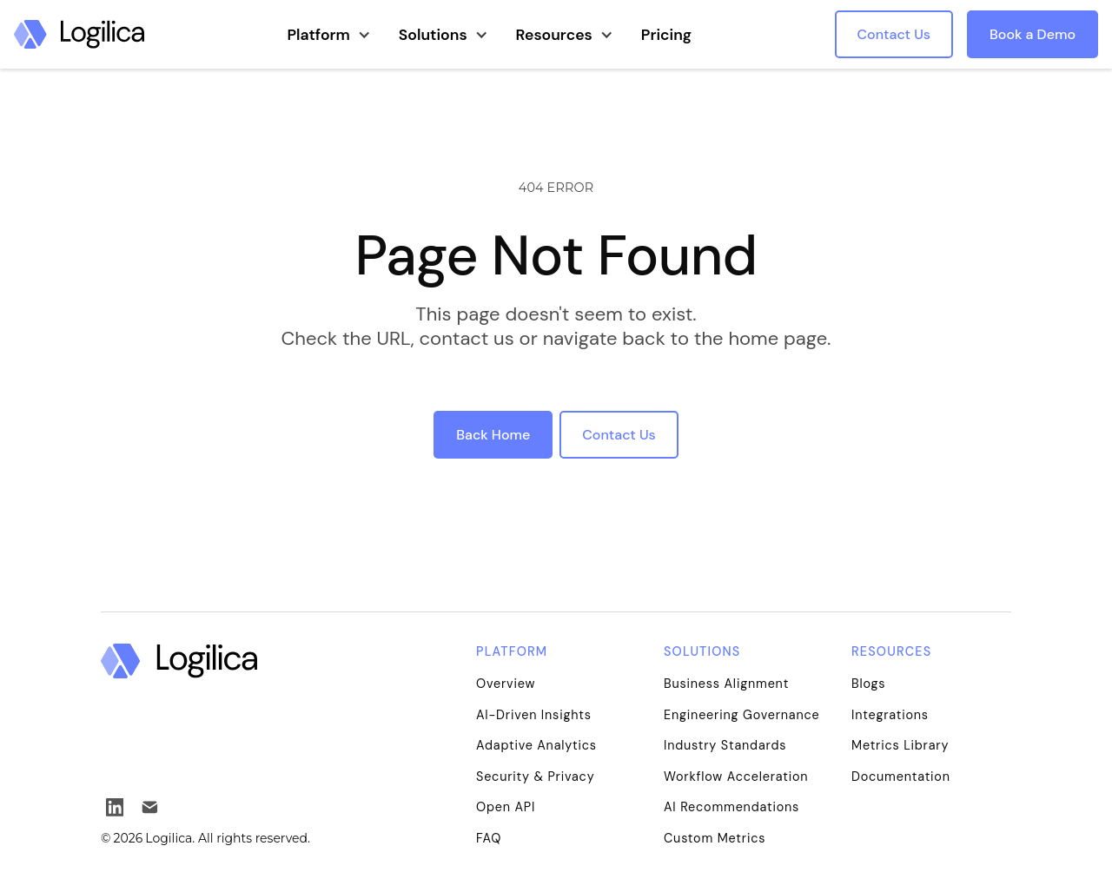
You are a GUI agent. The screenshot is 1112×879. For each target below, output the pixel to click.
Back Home (493, 435)
